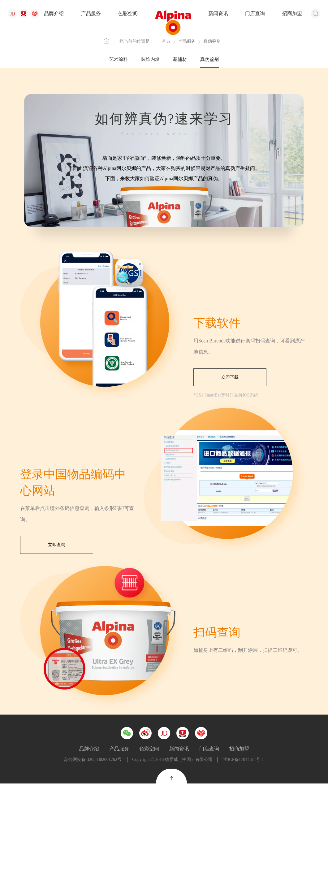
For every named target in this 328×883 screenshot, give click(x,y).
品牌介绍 (54, 13)
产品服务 (91, 13)
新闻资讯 (218, 13)
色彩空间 (128, 13)
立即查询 (56, 644)
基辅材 (180, 158)
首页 (166, 139)
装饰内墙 (150, 158)
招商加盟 (292, 13)
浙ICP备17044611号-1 (243, 859)
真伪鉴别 (209, 158)
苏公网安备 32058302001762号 (93, 859)
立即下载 (230, 476)
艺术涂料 (118, 158)
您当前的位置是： (136, 139)
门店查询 (255, 13)
